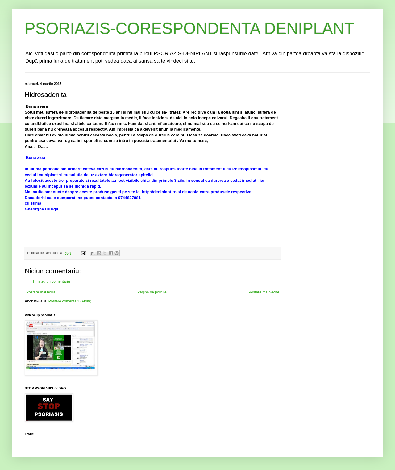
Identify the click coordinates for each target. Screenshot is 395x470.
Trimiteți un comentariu (51, 281)
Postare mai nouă (40, 292)
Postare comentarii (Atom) (69, 301)
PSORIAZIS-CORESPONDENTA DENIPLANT (189, 28)
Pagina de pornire (152, 292)
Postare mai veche (264, 292)
